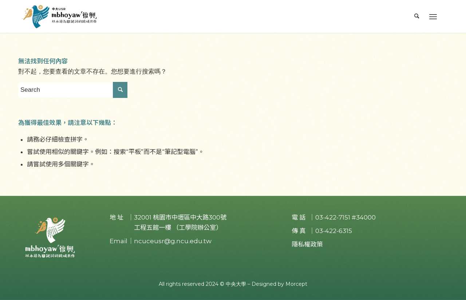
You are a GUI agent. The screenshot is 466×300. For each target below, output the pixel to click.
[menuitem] (417, 16)
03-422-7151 (332, 217)
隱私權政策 (307, 244)
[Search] (417, 16)
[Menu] (433, 16)
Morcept (296, 284)
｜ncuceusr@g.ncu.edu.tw (170, 241)
